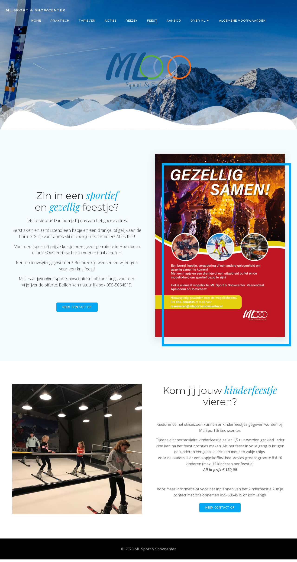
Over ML (200, 20)
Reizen (132, 20)
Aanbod (174, 20)
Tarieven (87, 20)
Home (36, 20)
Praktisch (60, 20)
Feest (152, 20)
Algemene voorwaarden (242, 20)
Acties (110, 20)
